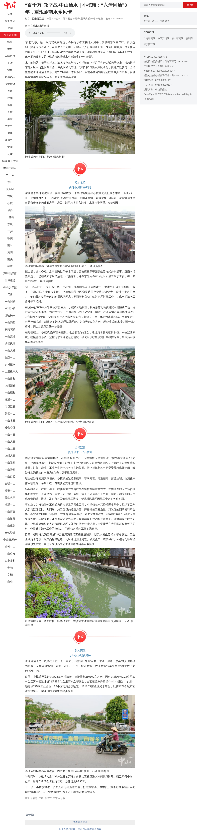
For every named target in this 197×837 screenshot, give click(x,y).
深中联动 (10, 84)
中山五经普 (10, 539)
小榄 (10, 203)
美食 (10, 119)
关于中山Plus (150, 21)
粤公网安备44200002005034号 (160, 70)
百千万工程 (10, 35)
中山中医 (10, 434)
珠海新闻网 (149, 38)
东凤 (10, 224)
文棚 (10, 574)
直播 (10, 112)
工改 (10, 63)
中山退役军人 (10, 371)
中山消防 (10, 322)
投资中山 (10, 490)
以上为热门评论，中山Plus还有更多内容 (80, 829)
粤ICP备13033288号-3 (155, 56)
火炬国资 (10, 385)
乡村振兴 (10, 364)
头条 (10, 14)
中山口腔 (10, 476)
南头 (10, 259)
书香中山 (10, 126)
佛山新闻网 (177, 38)
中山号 (10, 175)
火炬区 (10, 189)
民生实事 (10, 497)
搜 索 (190, 5)
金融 (10, 567)
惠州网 (189, 38)
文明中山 (10, 483)
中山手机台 (10, 168)
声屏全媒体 (10, 273)
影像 (10, 105)
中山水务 (10, 420)
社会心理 (10, 427)
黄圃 (10, 252)
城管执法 (10, 343)
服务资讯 (10, 21)
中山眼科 (10, 462)
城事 (10, 42)
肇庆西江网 (149, 44)
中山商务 (10, 511)
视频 (10, 98)
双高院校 (10, 329)
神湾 (10, 266)
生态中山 (10, 357)
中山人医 (10, 441)
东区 (10, 182)
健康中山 (10, 140)
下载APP (164, 21)
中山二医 (10, 448)
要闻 (10, 28)
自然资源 (10, 532)
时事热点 (10, 77)
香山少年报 (10, 287)
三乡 (10, 231)
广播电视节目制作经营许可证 (159, 66)
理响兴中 (10, 315)
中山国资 (10, 301)
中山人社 (10, 350)
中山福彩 (10, 392)
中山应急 (10, 525)
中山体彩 (10, 378)
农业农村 (10, 560)
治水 (10, 70)
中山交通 (10, 336)
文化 (10, 147)
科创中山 (10, 546)
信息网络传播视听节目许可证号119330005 (166, 61)
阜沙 (10, 210)
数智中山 (10, 413)
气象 (10, 294)
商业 (10, 581)
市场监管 (10, 406)
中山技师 (10, 518)
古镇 (10, 196)
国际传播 (10, 56)
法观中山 (10, 504)
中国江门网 (163, 38)
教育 (10, 49)
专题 (10, 91)
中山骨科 (10, 469)
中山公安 (10, 553)
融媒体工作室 (10, 161)
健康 (10, 133)
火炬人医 (10, 455)
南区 (10, 245)
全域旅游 (10, 280)
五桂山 (10, 217)
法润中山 (10, 399)
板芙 (10, 238)
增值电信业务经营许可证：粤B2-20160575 (166, 75)
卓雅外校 (10, 308)
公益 (10, 154)
